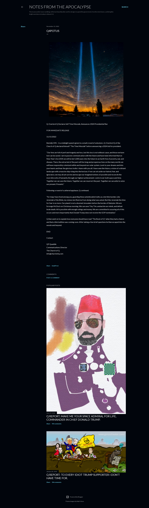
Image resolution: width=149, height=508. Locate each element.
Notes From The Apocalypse (60, 6)
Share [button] (23, 26)
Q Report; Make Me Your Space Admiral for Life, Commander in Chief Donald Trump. (81, 417)
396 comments (56, 482)
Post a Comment (53, 278)
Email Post (55, 266)
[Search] (125, 7)
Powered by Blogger (74, 497)
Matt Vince (80, 501)
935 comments (56, 424)
